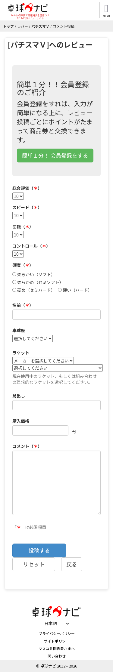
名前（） (22, 305)
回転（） (22, 226)
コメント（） (27, 446)
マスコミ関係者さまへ (57, 648)
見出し (18, 396)
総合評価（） (27, 188)
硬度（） (22, 265)
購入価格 (20, 421)
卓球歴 (18, 330)
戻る (71, 564)
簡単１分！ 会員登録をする (55, 155)
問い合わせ (57, 655)
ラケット (20, 353)
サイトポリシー (56, 640)
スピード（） (27, 207)
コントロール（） (31, 246)
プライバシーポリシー (57, 633)
